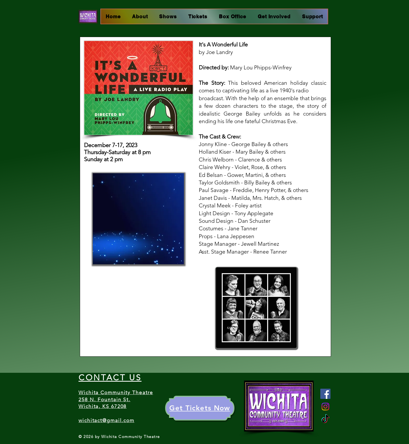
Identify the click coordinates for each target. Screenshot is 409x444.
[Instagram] (325, 406)
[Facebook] (325, 394)
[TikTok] (325, 419)
